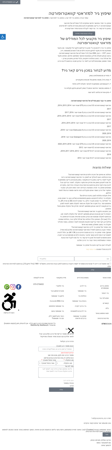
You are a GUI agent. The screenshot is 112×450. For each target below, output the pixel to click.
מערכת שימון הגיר (57, 291)
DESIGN (106, 324)
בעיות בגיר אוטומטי (79, 301)
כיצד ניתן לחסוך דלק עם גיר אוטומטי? (56, 317)
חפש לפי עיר (104, 298)
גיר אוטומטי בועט (57, 311)
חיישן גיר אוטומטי (57, 296)
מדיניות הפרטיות (9, 264)
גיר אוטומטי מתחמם (56, 306)
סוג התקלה (69, 360)
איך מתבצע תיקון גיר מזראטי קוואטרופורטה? (94, 211)
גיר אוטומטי (82, 291)
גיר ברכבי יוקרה (80, 306)
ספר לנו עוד (69, 366)
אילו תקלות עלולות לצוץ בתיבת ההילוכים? (95, 196)
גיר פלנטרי (60, 286)
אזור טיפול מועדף (49, 360)
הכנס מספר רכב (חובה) (65, 346)
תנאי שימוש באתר (102, 313)
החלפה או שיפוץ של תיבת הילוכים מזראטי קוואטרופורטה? (89, 174)
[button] (56, 0)
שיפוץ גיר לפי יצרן (72, 18)
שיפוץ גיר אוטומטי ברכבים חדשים (79, 317)
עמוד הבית (84, 18)
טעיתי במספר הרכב (69, 384)
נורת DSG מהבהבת (57, 301)
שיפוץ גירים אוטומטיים (104, 287)
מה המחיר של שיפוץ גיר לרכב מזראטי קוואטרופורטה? (91, 227)
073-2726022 (38, 284)
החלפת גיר (82, 296)
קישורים (106, 303)
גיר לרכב (83, 286)
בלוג (107, 308)
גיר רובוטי (105, 293)
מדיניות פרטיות (103, 318)
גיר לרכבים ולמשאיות (78, 311)
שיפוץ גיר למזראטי (57, 18)
